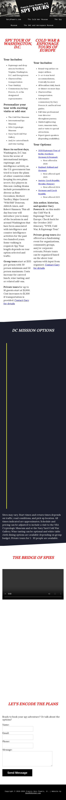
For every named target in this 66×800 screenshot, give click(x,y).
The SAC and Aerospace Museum (38, 25)
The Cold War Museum (38, 19)
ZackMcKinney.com (33, 793)
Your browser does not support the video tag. (33, 584)
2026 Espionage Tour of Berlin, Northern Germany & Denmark (49, 153)
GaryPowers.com (13, 19)
